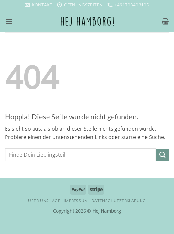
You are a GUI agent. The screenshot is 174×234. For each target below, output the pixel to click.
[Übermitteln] (162, 155)
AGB (56, 200)
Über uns (38, 200)
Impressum (76, 200)
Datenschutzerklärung (118, 200)
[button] (9, 21)
